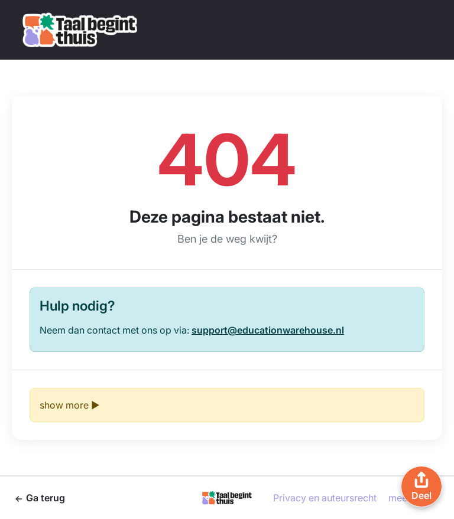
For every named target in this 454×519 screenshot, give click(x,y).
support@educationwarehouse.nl (268, 330)
